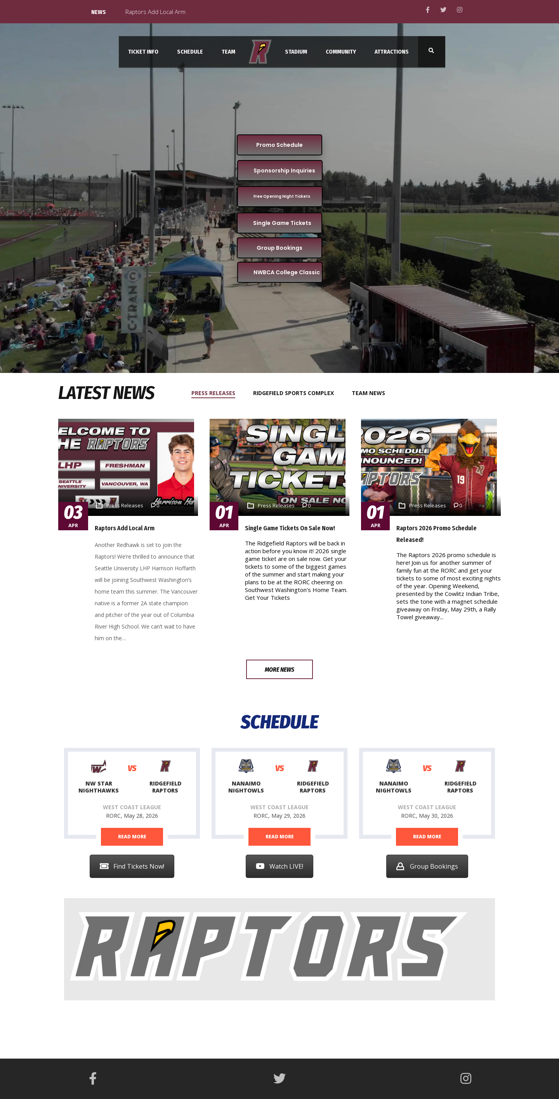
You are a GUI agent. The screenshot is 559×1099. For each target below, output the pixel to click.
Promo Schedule (279, 145)
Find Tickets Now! (132, 866)
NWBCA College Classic (286, 272)
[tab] (217, 393)
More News (279, 669)
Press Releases (124, 505)
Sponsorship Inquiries (284, 170)
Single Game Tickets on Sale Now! (290, 528)
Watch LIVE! (279, 866)
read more (132, 836)
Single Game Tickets (282, 223)
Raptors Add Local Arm (125, 528)
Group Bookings (279, 248)
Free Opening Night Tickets (281, 196)
